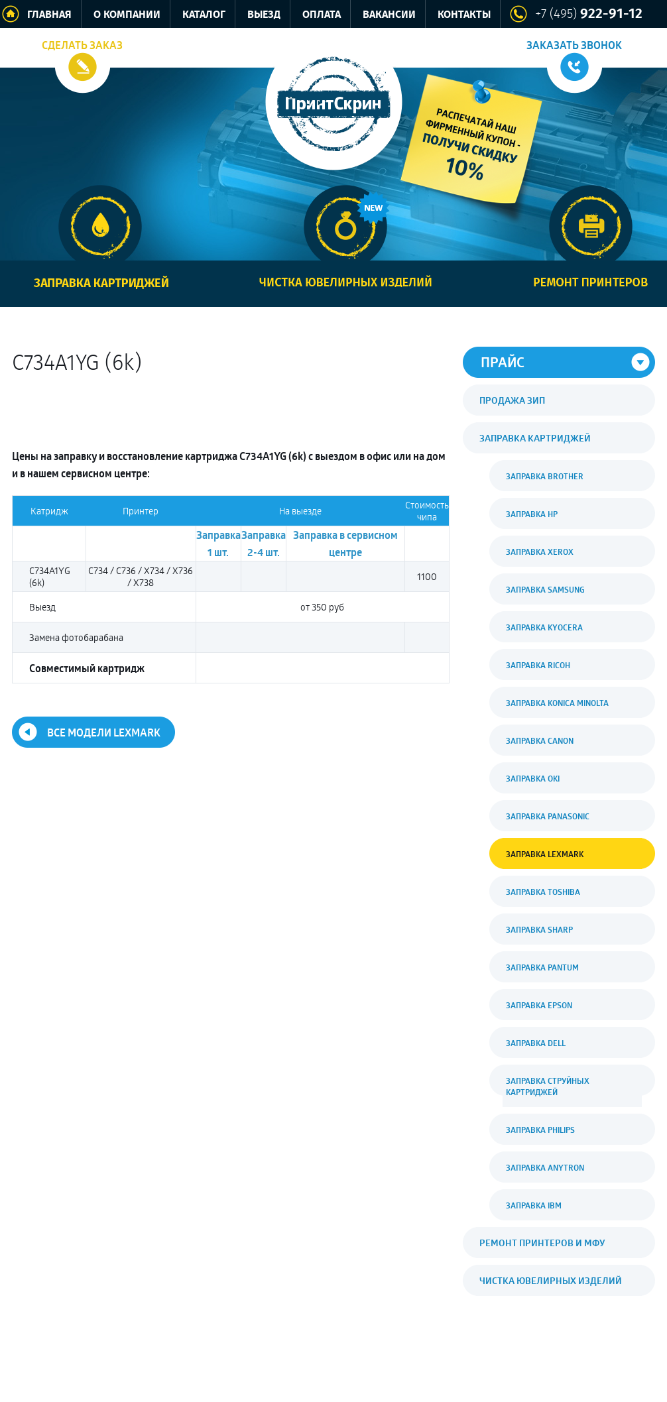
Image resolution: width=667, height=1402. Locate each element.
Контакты (464, 15)
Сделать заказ (82, 45)
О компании (126, 15)
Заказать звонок (574, 45)
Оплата (321, 15)
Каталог (203, 15)
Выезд (263, 15)
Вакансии (389, 15)
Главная (49, 15)
